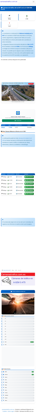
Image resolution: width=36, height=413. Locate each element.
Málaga (3, 127)
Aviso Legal (11, 411)
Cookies (5, 411)
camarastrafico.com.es (8, 409)
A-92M (10, 127)
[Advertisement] (18, 71)
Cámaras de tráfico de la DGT (7, 270)
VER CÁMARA (29, 176)
